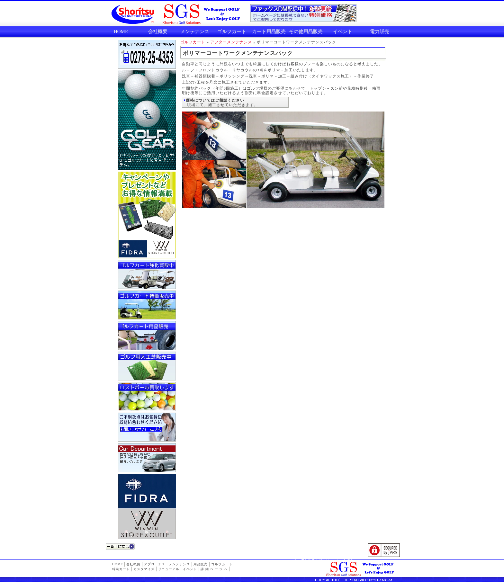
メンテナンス (194, 31)
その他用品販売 (306, 31)
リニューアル (168, 569)
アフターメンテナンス (231, 42)
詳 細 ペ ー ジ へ (214, 569)
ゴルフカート (231, 31)
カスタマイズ (144, 569)
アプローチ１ (154, 564)
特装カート (121, 569)
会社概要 (157, 31)
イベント (342, 31)
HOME (121, 31)
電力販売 (379, 31)
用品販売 (201, 564)
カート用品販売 (269, 31)
